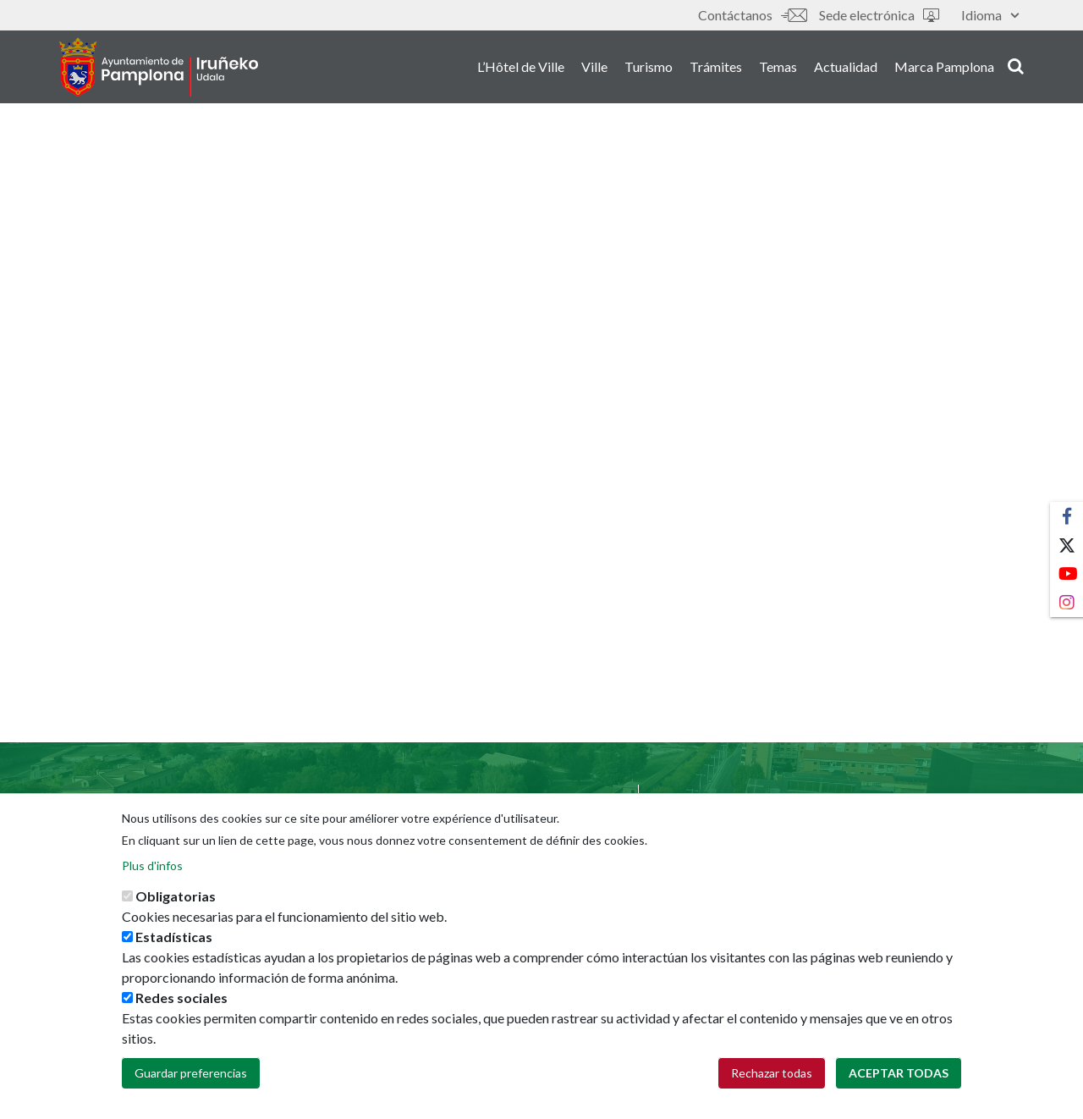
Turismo (648, 66)
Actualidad (845, 66)
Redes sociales (181, 1014)
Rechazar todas (771, 1090)
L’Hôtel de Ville (520, 66)
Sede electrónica (879, 15)
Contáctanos (752, 15)
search (1016, 65)
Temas (778, 66)
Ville (594, 66)
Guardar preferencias (191, 1090)
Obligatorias (175, 913)
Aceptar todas (898, 1090)
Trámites (716, 66)
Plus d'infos (152, 882)
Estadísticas (173, 953)
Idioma (990, 15)
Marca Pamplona (944, 66)
